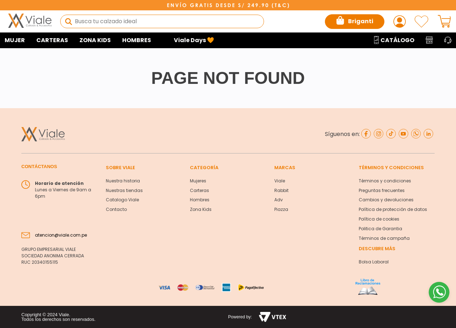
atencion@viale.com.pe (61, 235)
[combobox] (162, 21)
